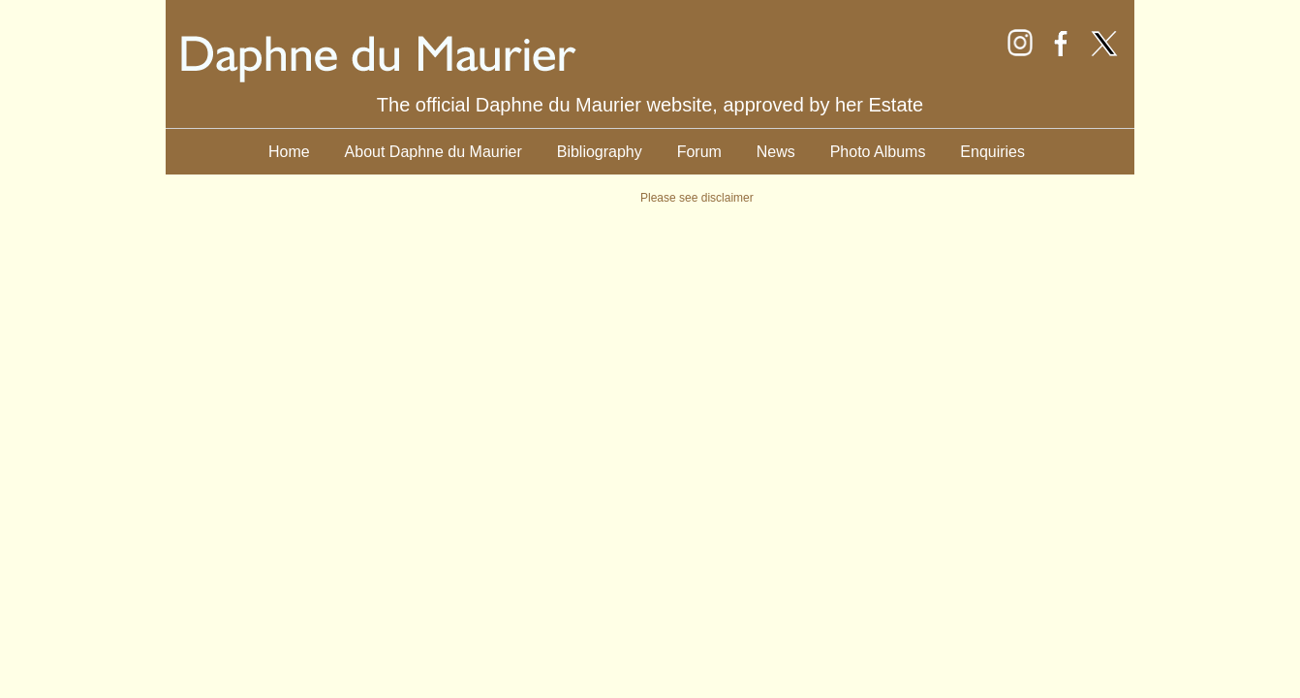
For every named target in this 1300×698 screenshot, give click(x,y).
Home (289, 151)
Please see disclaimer (697, 198)
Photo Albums (878, 151)
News (776, 151)
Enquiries (992, 151)
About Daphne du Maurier (433, 151)
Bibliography (599, 151)
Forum (699, 151)
